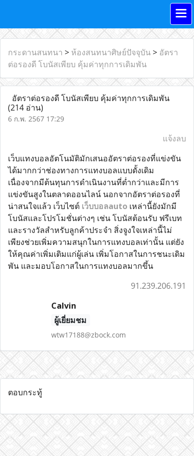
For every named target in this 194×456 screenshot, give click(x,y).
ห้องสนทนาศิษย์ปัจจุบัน (111, 52)
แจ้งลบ (174, 138)
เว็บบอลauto (104, 206)
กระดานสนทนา (35, 52)
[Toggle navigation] (181, 14)
